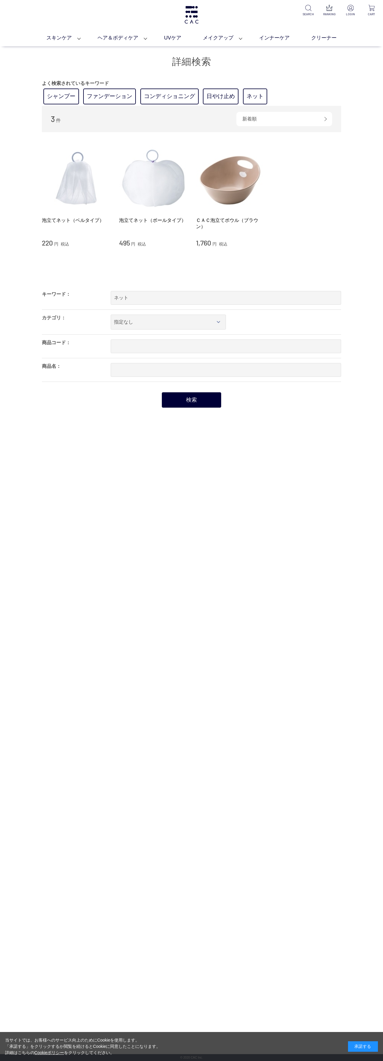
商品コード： (56, 342)
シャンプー (61, 96)
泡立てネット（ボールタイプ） (152, 220)
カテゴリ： (54, 317)
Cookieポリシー (49, 1052)
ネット (255, 96)
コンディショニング (169, 96)
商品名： (51, 366)
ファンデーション (109, 96)
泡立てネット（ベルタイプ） (73, 220)
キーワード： (56, 294)
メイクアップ (218, 38)
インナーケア (274, 38)
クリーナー (324, 38)
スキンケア (59, 38)
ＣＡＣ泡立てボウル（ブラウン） (227, 223)
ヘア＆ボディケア (118, 38)
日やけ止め (220, 96)
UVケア (172, 38)
